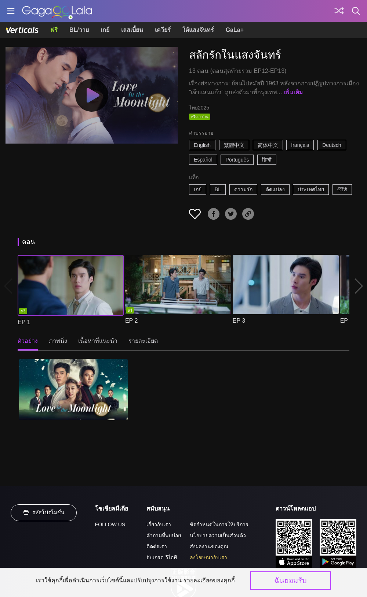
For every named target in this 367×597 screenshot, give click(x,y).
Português (237, 160)
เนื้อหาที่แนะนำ (97, 341)
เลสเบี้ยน (132, 30)
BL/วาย (79, 30)
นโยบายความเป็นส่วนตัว (218, 535)
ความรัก (243, 189)
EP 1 (24, 322)
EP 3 (239, 321)
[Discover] (339, 11)
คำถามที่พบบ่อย (163, 535)
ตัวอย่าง (28, 341)
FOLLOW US (110, 524)
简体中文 (268, 145)
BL (218, 189)
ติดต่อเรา (156, 546)
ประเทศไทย (311, 189)
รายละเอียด (143, 341)
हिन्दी (267, 160)
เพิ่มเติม (293, 92)
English (202, 145)
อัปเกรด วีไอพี (161, 557)
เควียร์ (163, 30)
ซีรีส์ (342, 189)
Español (203, 160)
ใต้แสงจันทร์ (198, 30)
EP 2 (131, 321)
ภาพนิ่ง (58, 341)
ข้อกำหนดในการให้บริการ (219, 524)
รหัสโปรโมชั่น (44, 512)
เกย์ (105, 30)
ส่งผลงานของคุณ (209, 546)
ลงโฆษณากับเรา (208, 557)
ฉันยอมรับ (290, 580)
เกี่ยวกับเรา (158, 524)
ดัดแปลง (275, 189)
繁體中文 (234, 145)
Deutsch (331, 145)
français (300, 145)
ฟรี (54, 30)
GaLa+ (235, 30)
